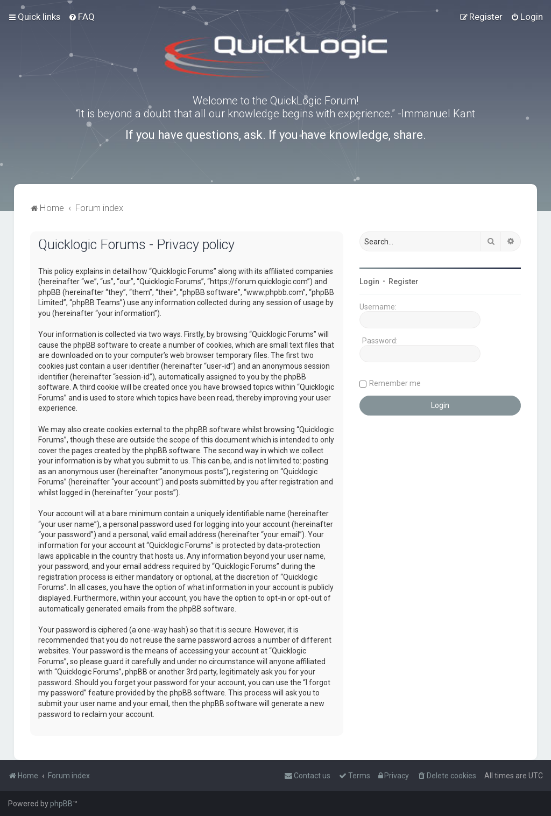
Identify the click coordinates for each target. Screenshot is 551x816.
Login (369, 281)
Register (403, 281)
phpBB (61, 803)
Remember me (395, 383)
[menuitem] (81, 16)
